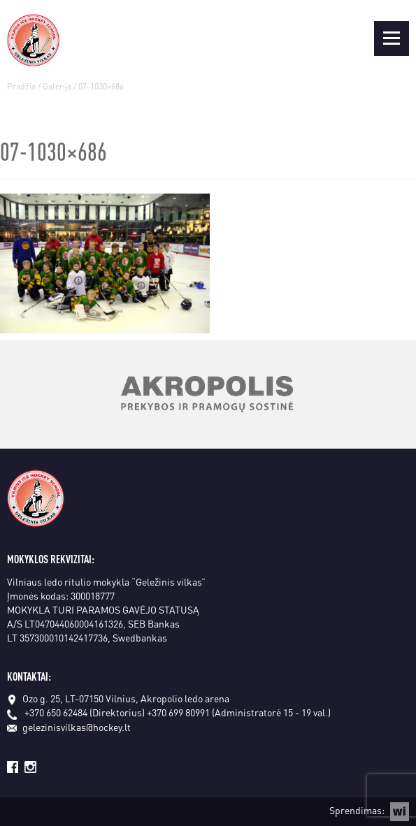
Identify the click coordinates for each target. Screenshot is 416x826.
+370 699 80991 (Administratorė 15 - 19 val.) (239, 712)
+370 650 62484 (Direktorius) (84, 712)
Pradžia (21, 86)
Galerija (57, 86)
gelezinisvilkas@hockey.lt (69, 726)
